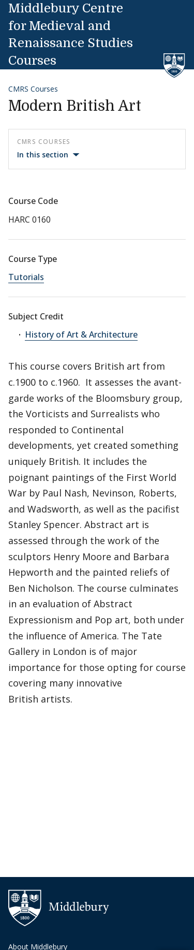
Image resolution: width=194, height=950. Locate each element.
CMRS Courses (33, 89)
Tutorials (26, 277)
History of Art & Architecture (81, 334)
